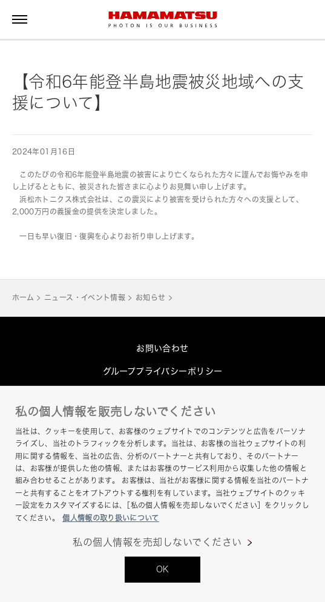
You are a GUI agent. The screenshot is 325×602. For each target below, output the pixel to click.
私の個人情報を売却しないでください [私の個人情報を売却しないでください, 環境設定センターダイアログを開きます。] (157, 542)
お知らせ (150, 297)
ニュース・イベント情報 (84, 297)
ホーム (23, 297)
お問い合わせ (162, 348)
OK (162, 569)
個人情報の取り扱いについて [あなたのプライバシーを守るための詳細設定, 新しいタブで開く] (110, 518)
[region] (162, 494)
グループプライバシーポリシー (163, 371)
